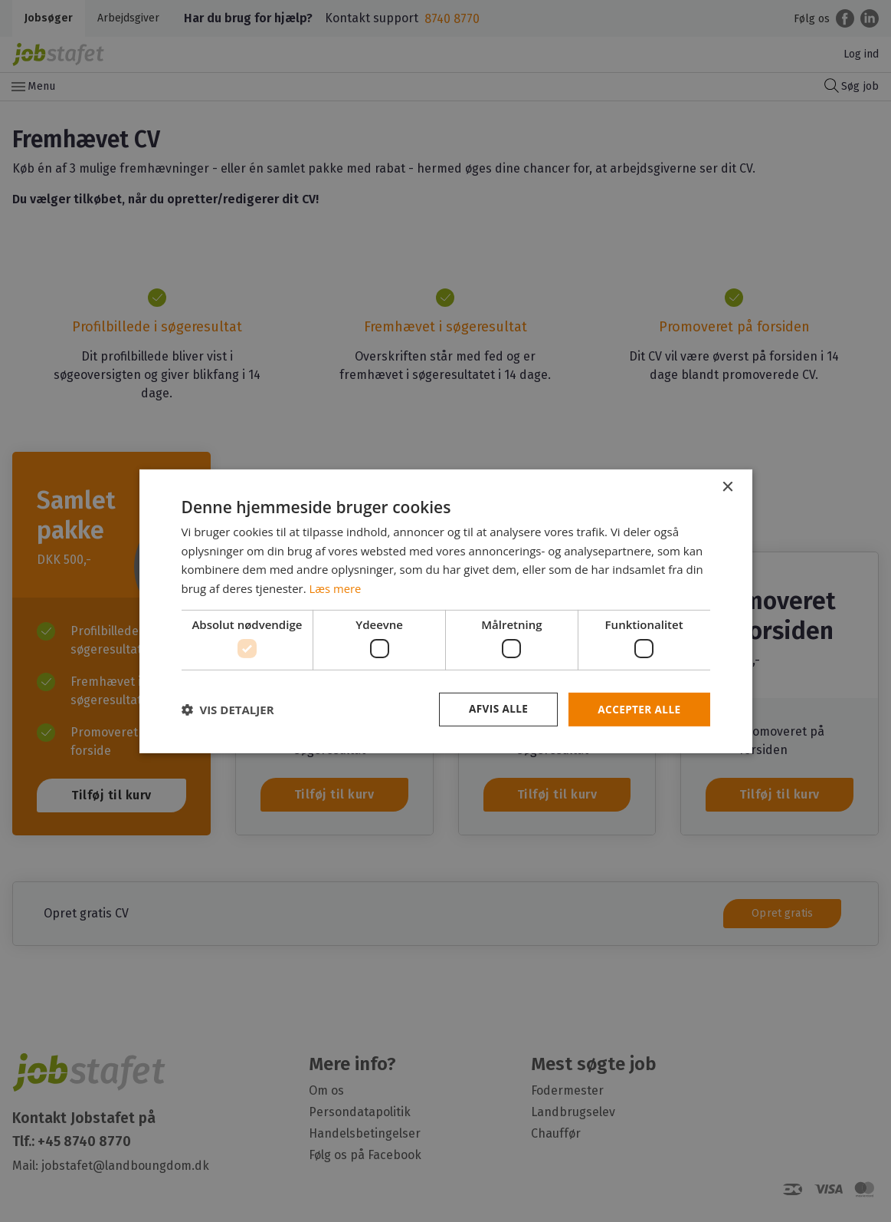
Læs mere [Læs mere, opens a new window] (336, 587)
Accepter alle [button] (637, 709)
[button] (228, 709)
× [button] (727, 486)
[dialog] (445, 611)
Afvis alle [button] (495, 709)
